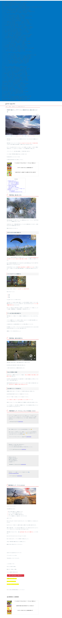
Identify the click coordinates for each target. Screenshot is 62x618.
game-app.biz (10, 104)
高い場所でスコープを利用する (13, 187)
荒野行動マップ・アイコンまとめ (12, 189)
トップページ (4, 52)
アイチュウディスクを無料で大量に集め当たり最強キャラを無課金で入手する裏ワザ (16, 15)
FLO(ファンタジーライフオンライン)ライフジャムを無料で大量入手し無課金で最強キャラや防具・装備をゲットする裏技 (22, 7)
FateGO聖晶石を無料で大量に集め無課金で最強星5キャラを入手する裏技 (14, 4)
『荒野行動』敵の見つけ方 (11, 181)
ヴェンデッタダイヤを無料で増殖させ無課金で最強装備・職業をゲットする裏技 (15, 80)
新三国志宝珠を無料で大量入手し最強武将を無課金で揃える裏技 (12, 90)
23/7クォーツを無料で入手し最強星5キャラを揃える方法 (11, 1)
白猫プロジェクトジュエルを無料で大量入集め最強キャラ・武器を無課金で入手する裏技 (16, 96)
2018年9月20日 (23, 464)
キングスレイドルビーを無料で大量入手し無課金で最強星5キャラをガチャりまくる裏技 (16, 28)
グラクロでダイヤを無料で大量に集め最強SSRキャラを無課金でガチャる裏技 (14, 29)
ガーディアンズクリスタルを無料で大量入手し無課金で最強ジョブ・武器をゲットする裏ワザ (17, 26)
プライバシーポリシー (5, 64)
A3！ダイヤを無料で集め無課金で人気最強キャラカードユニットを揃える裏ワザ (15, 2)
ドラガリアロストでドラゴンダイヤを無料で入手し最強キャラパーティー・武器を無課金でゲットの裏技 (19, 55)
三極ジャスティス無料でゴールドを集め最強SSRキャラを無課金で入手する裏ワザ (15, 83)
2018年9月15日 (20, 421)
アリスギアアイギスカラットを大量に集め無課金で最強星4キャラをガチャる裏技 (15, 20)
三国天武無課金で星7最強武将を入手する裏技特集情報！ (11, 81)
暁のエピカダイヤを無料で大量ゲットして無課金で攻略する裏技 (12, 92)
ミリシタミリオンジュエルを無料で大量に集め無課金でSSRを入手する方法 (14, 71)
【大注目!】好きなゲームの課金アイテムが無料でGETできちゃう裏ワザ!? (25, 172)
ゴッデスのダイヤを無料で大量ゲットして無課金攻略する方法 (12, 33)
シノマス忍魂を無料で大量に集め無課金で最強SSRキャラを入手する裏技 (14, 37)
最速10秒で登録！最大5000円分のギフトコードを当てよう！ (25, 605)
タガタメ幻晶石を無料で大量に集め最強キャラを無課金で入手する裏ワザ (14, 45)
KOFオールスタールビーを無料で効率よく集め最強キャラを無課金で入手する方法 (15, 8)
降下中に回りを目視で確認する (13, 182)
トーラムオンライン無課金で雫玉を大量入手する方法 (10, 53)
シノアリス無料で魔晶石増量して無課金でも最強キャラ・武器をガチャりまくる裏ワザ (16, 36)
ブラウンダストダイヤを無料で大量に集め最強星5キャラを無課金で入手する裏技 (15, 61)
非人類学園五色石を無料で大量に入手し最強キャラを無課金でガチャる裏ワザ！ (15, 100)
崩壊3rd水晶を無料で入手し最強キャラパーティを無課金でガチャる (13, 87)
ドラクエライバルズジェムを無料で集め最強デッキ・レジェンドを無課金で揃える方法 (16, 56)
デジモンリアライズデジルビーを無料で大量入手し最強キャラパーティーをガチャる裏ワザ (17, 51)
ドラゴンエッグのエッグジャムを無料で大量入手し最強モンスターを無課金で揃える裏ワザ (17, 57)
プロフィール (4, 65)
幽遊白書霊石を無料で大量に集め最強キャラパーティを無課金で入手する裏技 (14, 88)
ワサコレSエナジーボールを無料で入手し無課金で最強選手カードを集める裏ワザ (15, 79)
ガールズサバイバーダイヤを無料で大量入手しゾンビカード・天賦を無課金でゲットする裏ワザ (17, 27)
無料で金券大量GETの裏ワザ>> (15, 575)
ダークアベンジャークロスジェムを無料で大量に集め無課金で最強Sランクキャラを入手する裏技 (18, 48)
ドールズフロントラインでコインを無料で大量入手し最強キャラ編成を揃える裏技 (15, 59)
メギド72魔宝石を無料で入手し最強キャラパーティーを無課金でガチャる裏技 (14, 73)
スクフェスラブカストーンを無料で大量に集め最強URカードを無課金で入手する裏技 (16, 41)
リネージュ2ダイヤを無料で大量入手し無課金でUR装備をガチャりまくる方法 (14, 76)
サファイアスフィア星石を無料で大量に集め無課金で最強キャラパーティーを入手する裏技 (17, 34)
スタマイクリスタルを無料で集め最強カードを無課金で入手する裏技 (13, 42)
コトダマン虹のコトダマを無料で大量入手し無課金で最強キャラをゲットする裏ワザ (16, 32)
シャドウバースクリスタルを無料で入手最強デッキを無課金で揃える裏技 (14, 39)
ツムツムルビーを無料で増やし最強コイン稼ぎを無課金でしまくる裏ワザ (14, 49)
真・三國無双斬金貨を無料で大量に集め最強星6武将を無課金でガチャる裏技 (14, 97)
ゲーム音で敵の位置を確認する (13, 184)
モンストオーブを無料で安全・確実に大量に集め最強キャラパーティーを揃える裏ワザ (16, 75)
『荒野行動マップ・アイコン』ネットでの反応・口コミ (16, 188)
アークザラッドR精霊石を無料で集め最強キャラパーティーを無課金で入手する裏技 (15, 21)
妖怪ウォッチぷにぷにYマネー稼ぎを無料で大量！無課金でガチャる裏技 (14, 85)
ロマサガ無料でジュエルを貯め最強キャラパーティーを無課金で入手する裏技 (14, 77)
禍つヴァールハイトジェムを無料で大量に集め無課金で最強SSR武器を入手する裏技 (16, 98)
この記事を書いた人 (10, 596)
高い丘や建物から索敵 (12, 186)
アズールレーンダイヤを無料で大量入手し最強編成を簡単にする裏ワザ (13, 18)
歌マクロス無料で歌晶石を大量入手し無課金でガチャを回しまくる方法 (13, 93)
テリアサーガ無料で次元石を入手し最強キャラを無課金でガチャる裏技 (13, 50)
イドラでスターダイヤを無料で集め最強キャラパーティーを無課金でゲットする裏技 (16, 23)
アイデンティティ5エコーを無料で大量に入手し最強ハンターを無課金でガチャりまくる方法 (17, 16)
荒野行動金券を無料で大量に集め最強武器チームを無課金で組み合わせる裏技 (14, 99)
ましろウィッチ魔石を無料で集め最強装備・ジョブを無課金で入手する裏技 (14, 12)
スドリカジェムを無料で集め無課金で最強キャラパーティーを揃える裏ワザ (14, 44)
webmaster (12, 190)
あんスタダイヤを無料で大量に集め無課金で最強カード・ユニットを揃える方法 (15, 9)
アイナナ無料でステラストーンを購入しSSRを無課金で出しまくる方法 (13, 17)
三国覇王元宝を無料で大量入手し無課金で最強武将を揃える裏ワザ (13, 82)
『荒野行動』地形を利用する (12, 185)
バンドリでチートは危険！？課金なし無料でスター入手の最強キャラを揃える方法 (15, 60)
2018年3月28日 (28, 436)
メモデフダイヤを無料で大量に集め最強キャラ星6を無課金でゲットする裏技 (14, 74)
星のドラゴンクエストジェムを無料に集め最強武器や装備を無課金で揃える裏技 (15, 91)
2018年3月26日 (19, 475)
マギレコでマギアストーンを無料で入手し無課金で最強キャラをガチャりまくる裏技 (16, 68)
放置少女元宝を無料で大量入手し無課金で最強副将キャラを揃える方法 (13, 89)
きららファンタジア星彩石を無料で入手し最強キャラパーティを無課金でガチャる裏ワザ (16, 10)
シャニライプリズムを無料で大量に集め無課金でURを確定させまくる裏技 (14, 40)
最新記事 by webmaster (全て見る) (15, 191)
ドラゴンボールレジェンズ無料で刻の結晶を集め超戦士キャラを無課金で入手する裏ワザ (16, 58)
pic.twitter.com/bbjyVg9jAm (14, 473)
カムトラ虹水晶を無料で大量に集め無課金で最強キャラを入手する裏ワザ (14, 25)
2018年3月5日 (24, 449)
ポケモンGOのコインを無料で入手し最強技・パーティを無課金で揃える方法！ (15, 66)
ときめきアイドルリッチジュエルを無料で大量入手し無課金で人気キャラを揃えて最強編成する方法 (18, 11)
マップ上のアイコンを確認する (13, 183)
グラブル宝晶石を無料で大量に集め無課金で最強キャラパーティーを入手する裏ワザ (16, 31)
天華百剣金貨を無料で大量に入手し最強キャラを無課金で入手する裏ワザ (14, 84)
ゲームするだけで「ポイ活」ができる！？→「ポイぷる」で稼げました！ (25, 601)
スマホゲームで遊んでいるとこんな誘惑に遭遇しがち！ (25, 167)
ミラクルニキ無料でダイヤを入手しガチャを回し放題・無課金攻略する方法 (14, 69)
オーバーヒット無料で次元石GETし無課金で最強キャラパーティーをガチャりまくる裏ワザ (17, 24)
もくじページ (4, 13)
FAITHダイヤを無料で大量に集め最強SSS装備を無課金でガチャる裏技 (13, 3)
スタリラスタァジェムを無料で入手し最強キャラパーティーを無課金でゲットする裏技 (16, 43)
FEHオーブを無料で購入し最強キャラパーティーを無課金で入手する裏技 (14, 5)
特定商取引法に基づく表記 (6, 95)
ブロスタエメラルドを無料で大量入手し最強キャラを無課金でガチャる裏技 (14, 63)
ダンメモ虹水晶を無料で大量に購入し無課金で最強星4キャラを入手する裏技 (14, 47)
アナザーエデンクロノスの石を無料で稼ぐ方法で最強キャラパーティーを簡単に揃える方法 (17, 19)
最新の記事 (17, 596)
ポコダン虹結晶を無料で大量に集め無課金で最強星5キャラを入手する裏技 (14, 67)
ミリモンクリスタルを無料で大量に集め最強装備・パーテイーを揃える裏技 (14, 72)
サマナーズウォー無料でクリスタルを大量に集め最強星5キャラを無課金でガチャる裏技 (16, 35)
